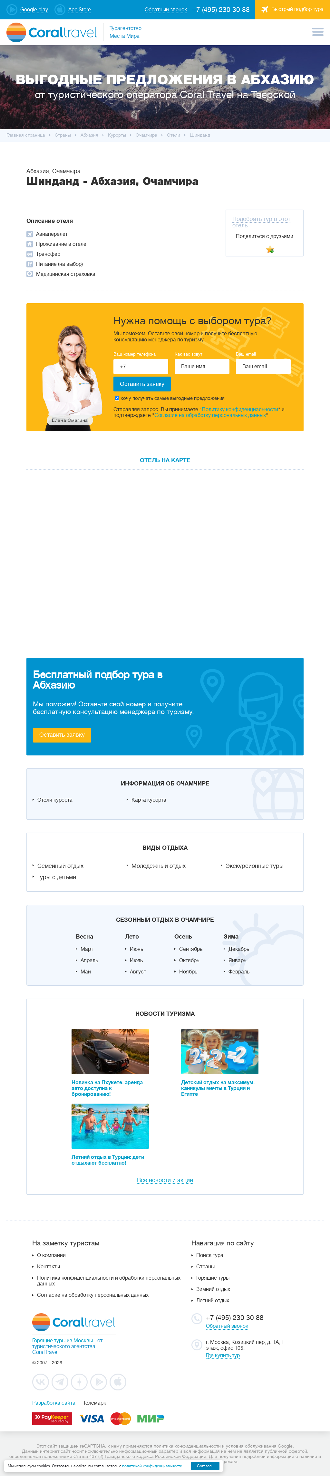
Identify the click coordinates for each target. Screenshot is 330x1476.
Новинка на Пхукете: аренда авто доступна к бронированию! (107, 1088)
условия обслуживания (251, 1446)
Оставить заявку (62, 735)
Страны (205, 1267)
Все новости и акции (165, 1180)
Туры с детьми (56, 877)
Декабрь (238, 949)
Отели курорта (55, 800)
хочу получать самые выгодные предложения (170, 398)
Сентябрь (190, 949)
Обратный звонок (227, 1326)
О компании (51, 1255)
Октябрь (189, 960)
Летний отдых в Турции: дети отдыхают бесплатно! (108, 1160)
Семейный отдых (60, 866)
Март (87, 949)
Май (86, 972)
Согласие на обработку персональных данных (210, 415)
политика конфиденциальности (187, 1446)
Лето (132, 936)
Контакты (48, 1267)
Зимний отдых (213, 1289)
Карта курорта (148, 800)
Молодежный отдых (158, 866)
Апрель (89, 960)
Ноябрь (188, 972)
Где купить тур (223, 1355)
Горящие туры (212, 1278)
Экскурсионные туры (255, 866)
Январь (237, 960)
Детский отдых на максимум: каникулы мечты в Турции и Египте (218, 1088)
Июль (136, 960)
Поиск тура (209, 1255)
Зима (231, 936)
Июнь (136, 949)
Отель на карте (165, 460)
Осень (183, 936)
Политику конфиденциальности (240, 409)
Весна (84, 936)
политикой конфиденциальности (152, 1466)
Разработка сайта (53, 1403)
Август (138, 972)
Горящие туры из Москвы (62, 1341)
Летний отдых (212, 1301)
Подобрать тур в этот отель (261, 222)
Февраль (238, 972)
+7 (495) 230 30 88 (221, 10)
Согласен (205, 1466)
